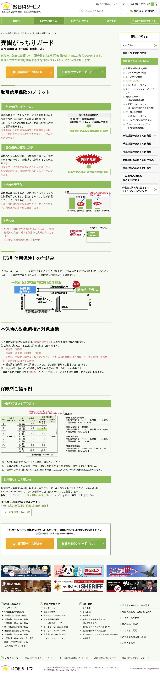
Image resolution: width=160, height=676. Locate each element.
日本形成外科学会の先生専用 (135, 605)
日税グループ (11, 658)
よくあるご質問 (129, 630)
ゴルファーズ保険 (134, 77)
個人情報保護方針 (90, 623)
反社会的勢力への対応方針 (94, 631)
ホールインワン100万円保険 (139, 120)
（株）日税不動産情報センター (71, 658)
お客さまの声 (128, 643)
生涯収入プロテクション (54, 616)
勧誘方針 (87, 616)
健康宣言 (87, 638)
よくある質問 (132, 4)
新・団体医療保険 (134, 112)
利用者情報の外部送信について (96, 627)
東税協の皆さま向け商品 (15, 616)
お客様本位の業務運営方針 (94, 619)
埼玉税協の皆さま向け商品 (16, 627)
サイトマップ (118, 4)
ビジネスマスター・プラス (55, 631)
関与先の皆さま (80, 20)
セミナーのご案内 (130, 618)
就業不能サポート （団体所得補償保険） (136, 98)
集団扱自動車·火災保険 (136, 68)
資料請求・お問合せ (144, 11)
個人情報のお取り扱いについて (43, 495)
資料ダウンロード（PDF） (81, 72)
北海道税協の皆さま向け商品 (17, 631)
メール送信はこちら (14, 512)
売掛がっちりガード (135, 81)
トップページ (128, 45)
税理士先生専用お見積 (14, 612)
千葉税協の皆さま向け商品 (16, 623)
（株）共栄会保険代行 (103, 658)
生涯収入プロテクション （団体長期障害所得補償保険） (140, 106)
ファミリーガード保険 (136, 73)
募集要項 (87, 612)
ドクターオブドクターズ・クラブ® (140, 91)
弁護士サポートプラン (136, 85)
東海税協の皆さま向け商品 (16, 634)
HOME (17, 20)
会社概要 (87, 608)
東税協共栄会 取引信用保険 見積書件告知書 (26, 505)
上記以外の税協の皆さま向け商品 (19, 638)
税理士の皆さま (48, 20)
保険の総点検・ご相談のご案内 (137, 612)
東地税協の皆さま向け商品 (16, 619)
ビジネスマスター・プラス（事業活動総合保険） (138, 126)
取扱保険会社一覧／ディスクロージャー (100, 634)
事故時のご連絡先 (103, 4)
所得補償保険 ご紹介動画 (134, 637)
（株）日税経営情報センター (133, 658)
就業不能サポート (51, 612)
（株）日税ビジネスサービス (36, 658)
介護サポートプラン (137, 116)
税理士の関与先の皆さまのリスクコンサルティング (135, 189)
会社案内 (112, 20)
